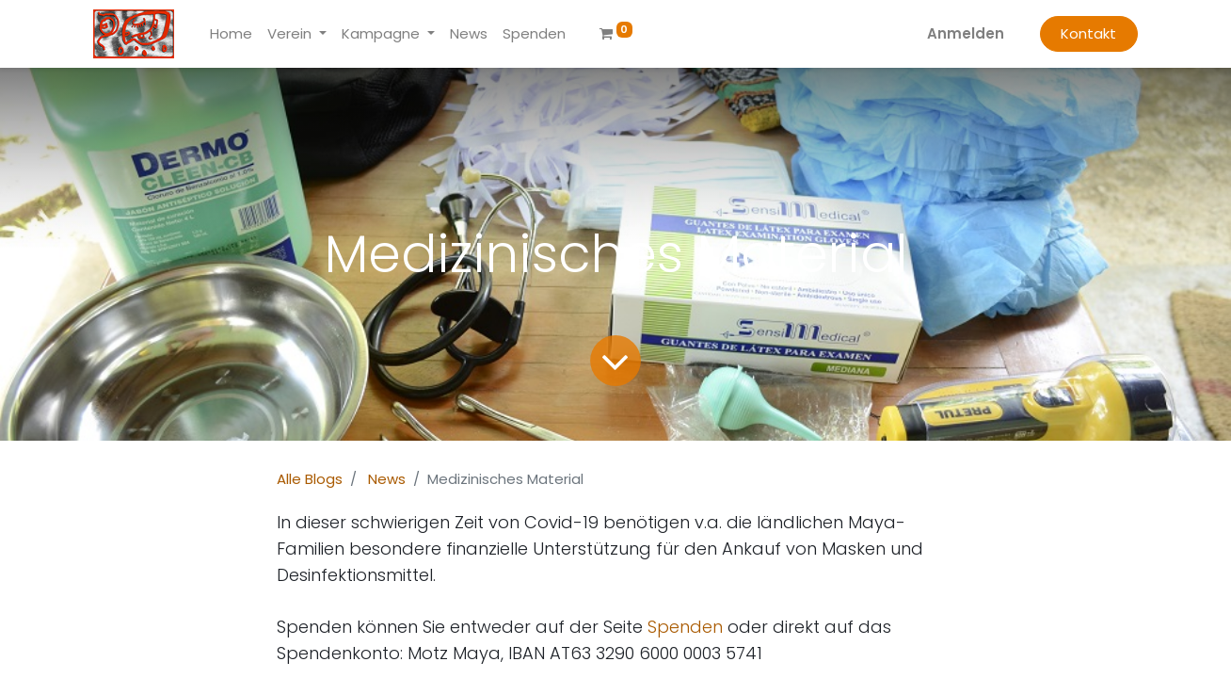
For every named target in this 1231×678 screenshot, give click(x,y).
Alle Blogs (310, 479)
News (387, 479)
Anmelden (965, 33)
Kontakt (1088, 33)
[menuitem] (231, 34)
